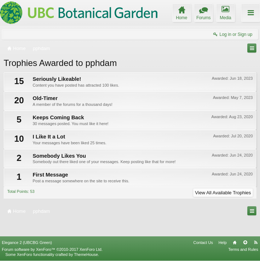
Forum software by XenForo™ (52, 249)
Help (222, 242)
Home (234, 242)
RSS (255, 242)
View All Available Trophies (223, 192)
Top (245, 242)
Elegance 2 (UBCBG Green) (27, 242)
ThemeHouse (86, 254)
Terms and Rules (243, 249)
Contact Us (203, 242)
